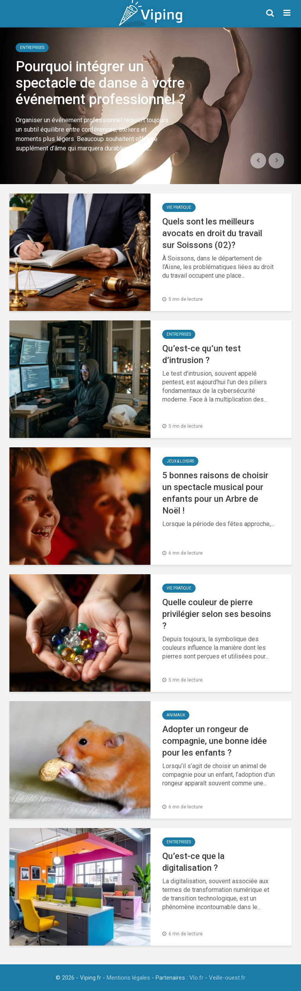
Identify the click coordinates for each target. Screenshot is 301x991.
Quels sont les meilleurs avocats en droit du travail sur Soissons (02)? (212, 233)
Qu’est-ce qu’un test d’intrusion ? (201, 354)
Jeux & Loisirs (180, 461)
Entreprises (32, 47)
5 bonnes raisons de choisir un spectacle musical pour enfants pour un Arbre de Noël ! (215, 492)
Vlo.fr (196, 977)
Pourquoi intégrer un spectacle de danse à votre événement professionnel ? (100, 83)
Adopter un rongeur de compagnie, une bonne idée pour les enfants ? (214, 741)
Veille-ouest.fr (227, 977)
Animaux (176, 715)
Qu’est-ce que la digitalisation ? (193, 862)
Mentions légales (128, 977)
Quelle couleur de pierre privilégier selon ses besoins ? (216, 614)
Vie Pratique (179, 207)
